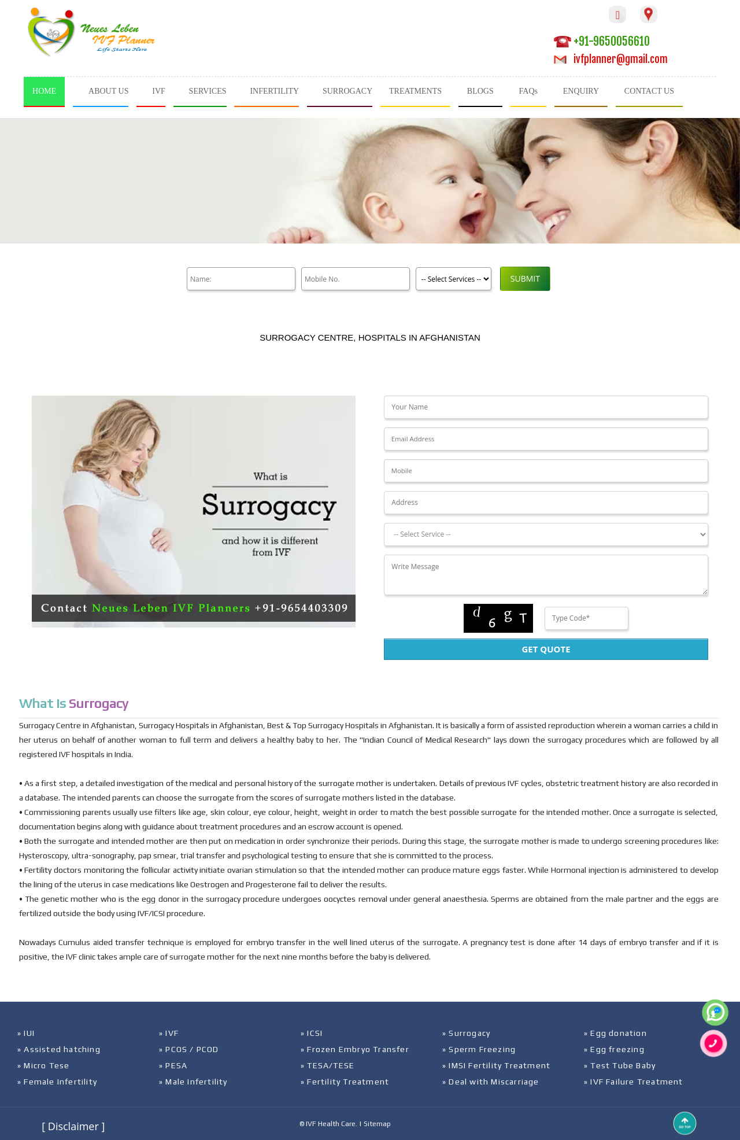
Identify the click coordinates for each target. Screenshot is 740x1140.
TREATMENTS (415, 91)
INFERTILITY (274, 91)
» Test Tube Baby (620, 1065)
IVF (158, 91)
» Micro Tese (43, 1065)
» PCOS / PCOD (189, 1049)
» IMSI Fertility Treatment (496, 1065)
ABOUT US (108, 91)
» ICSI (312, 1033)
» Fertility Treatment (345, 1081)
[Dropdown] (546, 534)
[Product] (449, 278)
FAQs (528, 91)
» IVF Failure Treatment (633, 1081)
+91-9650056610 (602, 41)
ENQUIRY (581, 91)
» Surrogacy (466, 1033)
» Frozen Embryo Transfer (355, 1049)
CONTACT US (649, 91)
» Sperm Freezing (479, 1049)
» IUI (26, 1033)
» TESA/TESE (327, 1065)
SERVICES (208, 91)
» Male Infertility (193, 1081)
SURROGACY (347, 91)
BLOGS (480, 91)
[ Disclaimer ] (73, 1126)
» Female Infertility (57, 1081)
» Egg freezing (614, 1049)
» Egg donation (615, 1033)
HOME (44, 91)
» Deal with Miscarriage (490, 1081)
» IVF (169, 1033)
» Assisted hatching (59, 1049)
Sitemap (377, 1124)
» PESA (173, 1065)
